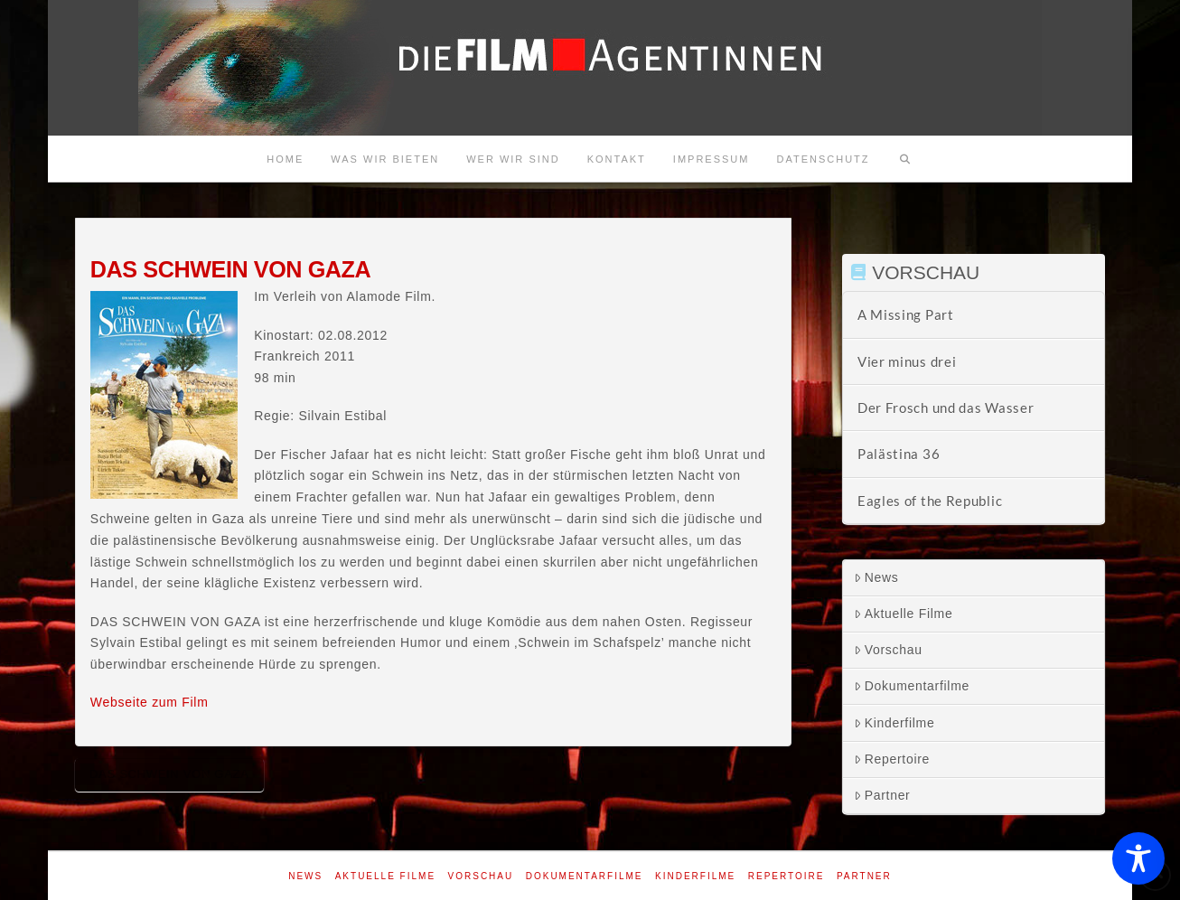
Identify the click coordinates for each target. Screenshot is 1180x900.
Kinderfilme (894, 723)
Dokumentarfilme (911, 686)
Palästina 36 (898, 453)
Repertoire (892, 759)
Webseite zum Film (149, 702)
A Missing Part (905, 314)
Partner (882, 795)
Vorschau (888, 649)
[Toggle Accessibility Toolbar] (1138, 858)
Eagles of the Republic (929, 500)
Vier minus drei (907, 361)
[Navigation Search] (905, 159)
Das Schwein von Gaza (169, 774)
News (876, 577)
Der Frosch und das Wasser (946, 407)
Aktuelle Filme (903, 613)
